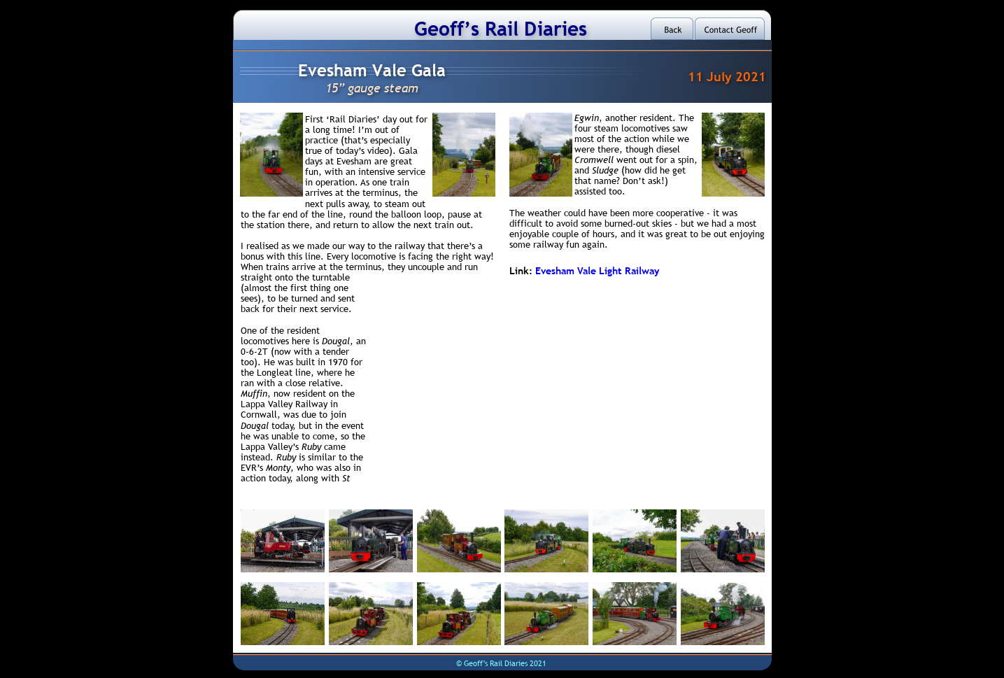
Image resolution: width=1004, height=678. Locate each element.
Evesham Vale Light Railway (597, 270)
